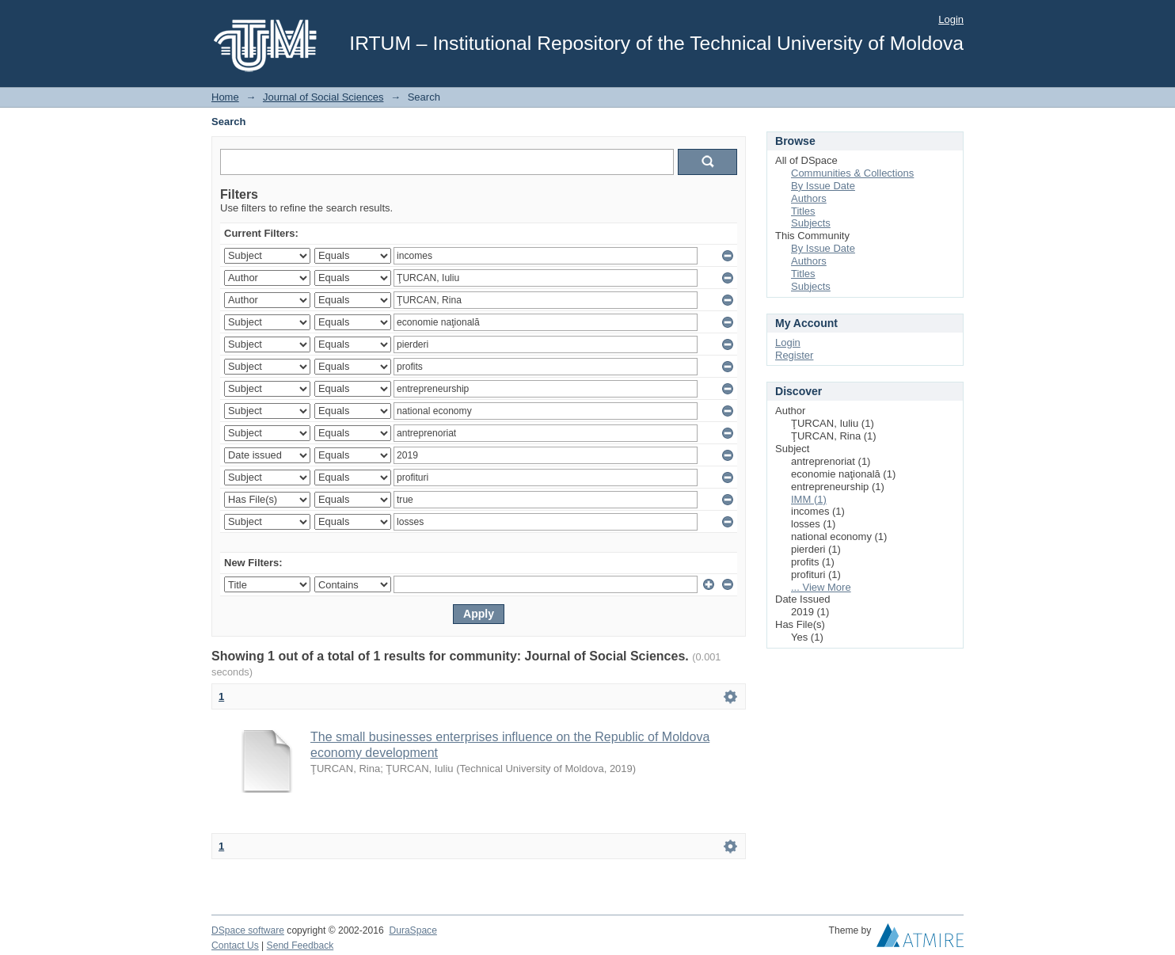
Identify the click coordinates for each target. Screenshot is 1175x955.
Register (794, 355)
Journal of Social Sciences (323, 97)
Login (951, 19)
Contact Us (235, 945)
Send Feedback (300, 945)
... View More (821, 587)
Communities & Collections (852, 173)
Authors (809, 198)
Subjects (811, 223)
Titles (803, 211)
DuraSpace (412, 930)
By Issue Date (823, 186)
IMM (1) (809, 499)
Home (225, 97)
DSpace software (247, 930)
